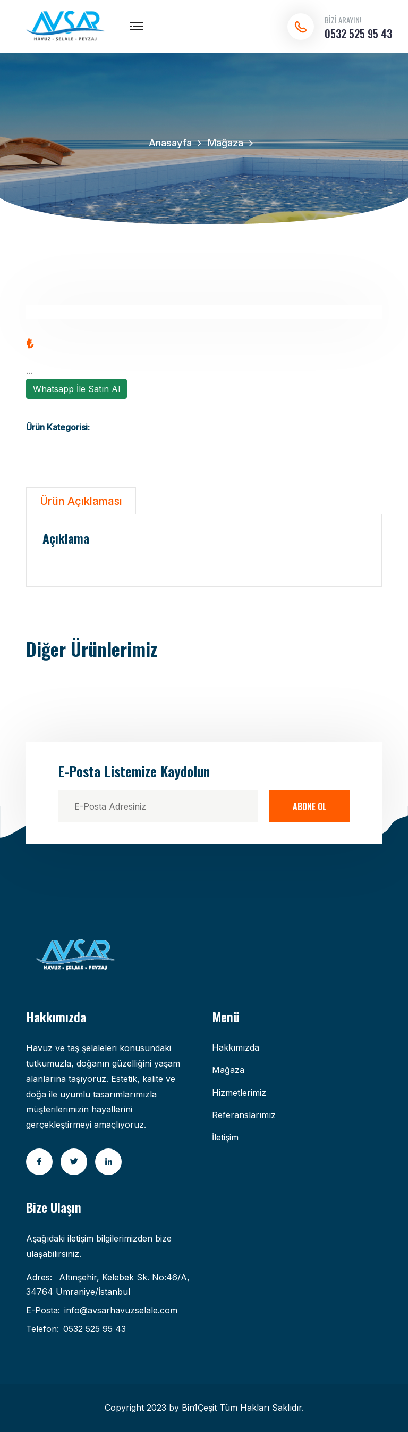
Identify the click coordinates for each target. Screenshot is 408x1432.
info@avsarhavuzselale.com (120, 1310)
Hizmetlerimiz (239, 1092)
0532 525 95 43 (358, 33)
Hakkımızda (235, 1047)
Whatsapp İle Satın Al (76, 389)
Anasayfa (170, 142)
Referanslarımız (244, 1115)
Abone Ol (309, 806)
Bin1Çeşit (199, 1407)
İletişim (225, 1137)
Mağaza (225, 142)
